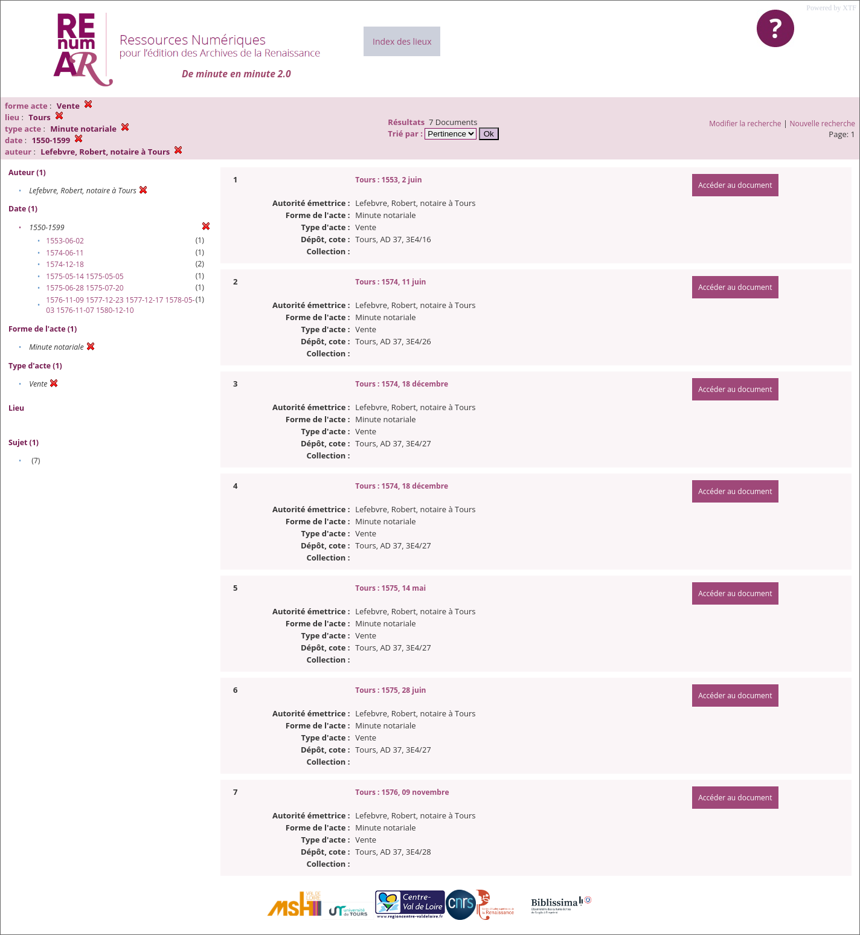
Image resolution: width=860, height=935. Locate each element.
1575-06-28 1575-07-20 (84, 288)
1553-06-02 (65, 241)
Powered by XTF (831, 8)
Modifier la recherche (745, 123)
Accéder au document (735, 185)
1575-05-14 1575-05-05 (84, 276)
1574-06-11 (65, 253)
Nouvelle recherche (823, 123)
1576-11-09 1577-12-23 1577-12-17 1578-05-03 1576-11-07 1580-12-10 (120, 305)
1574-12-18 (65, 264)
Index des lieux (402, 41)
